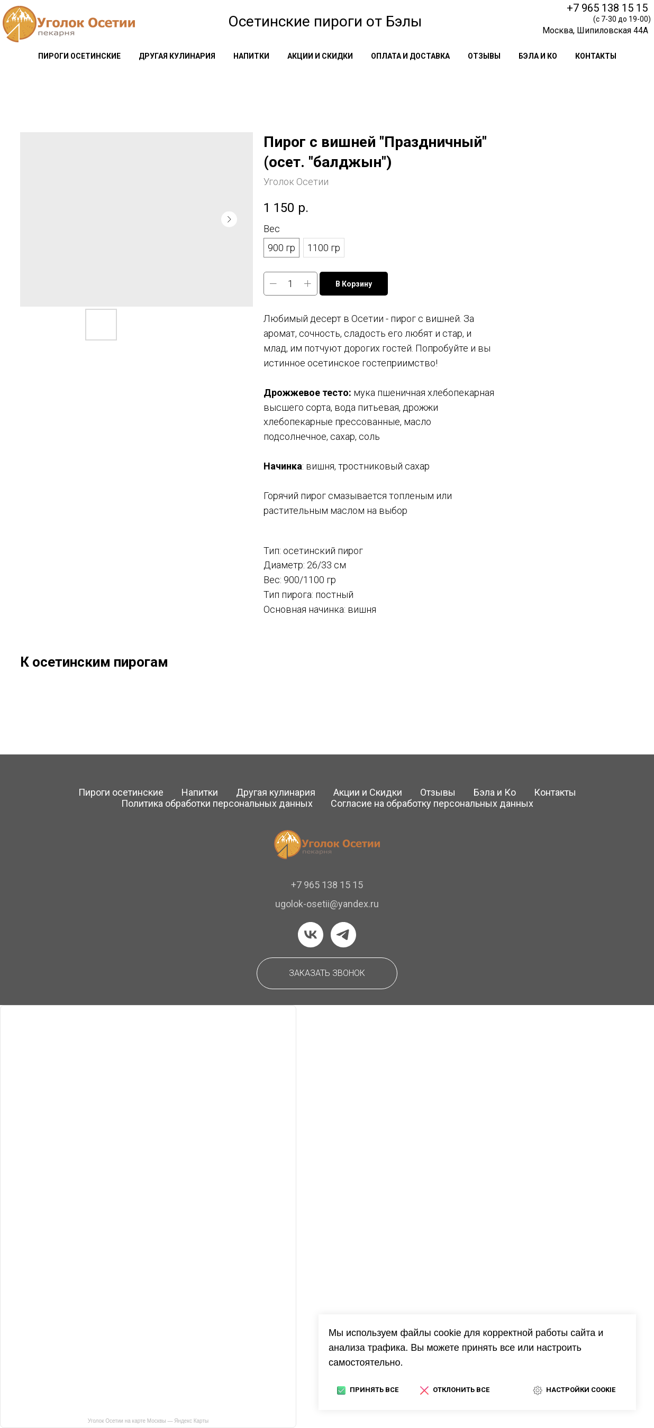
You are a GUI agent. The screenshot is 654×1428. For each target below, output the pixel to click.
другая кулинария (177, 56)
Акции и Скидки (367, 792)
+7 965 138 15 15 (607, 8)
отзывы (484, 56)
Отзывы (438, 792)
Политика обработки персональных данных (217, 803)
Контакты (555, 792)
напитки (251, 56)
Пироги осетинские (121, 792)
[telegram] (343, 934)
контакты (595, 56)
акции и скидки (320, 56)
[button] (327, 973)
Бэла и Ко (538, 56)
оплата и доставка (410, 56)
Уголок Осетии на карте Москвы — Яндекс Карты (148, 1421)
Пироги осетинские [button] (79, 56)
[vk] (310, 934)
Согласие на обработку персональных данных (432, 803)
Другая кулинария (275, 792)
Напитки (199, 792)
